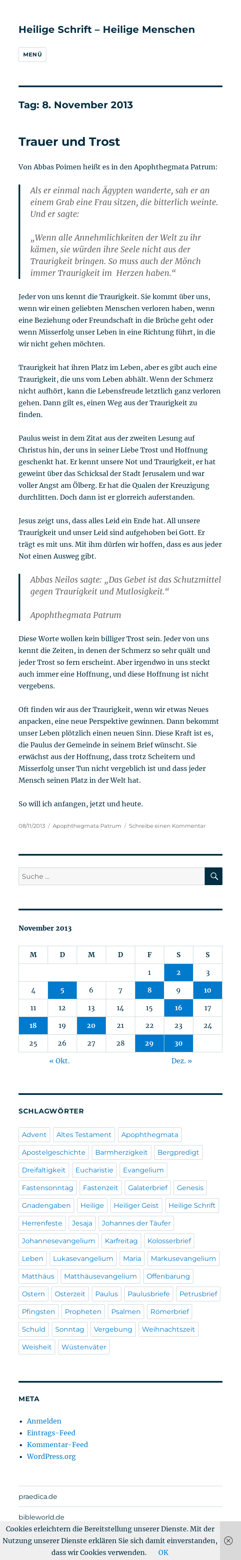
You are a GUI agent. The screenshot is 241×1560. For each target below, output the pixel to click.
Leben (32, 1259)
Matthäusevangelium (100, 1276)
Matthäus (38, 1276)
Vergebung (113, 1329)
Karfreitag (121, 1241)
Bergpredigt (178, 1152)
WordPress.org (51, 1456)
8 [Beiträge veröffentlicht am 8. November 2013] (149, 990)
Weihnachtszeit (168, 1329)
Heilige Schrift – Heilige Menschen (107, 29)
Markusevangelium (183, 1259)
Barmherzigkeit (121, 1152)
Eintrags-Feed (51, 1433)
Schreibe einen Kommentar (167, 825)
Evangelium (143, 1170)
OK (163, 1552)
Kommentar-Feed (57, 1444)
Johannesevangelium (58, 1241)
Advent (34, 1135)
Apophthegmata (149, 1135)
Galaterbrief (147, 1188)
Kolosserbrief (169, 1241)
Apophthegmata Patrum (87, 825)
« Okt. (59, 1061)
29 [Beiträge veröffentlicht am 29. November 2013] (149, 1043)
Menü (32, 54)
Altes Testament (84, 1135)
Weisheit (37, 1347)
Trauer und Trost (69, 141)
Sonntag (69, 1329)
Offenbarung (168, 1276)
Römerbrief (169, 1312)
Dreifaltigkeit (44, 1170)
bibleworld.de (41, 1517)
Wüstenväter (84, 1347)
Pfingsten (38, 1312)
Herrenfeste (42, 1223)
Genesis (190, 1188)
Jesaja (82, 1223)
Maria (132, 1259)
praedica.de (38, 1497)
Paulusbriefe (149, 1294)
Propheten (83, 1312)
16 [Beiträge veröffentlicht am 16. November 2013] (178, 1007)
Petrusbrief (198, 1294)
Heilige (92, 1205)
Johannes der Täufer (136, 1223)
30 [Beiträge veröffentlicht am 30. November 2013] (178, 1043)
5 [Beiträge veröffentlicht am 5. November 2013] (62, 990)
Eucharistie (94, 1170)
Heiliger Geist (136, 1205)
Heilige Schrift (192, 1205)
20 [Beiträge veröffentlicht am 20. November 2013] (91, 1025)
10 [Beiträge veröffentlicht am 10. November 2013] (208, 990)
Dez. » (181, 1061)
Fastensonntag (47, 1188)
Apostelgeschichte (54, 1152)
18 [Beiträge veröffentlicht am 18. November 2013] (33, 1025)
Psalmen (126, 1312)
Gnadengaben (46, 1205)
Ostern (33, 1294)
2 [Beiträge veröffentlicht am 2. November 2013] (179, 972)
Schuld (34, 1329)
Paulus (106, 1294)
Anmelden (44, 1421)
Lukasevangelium (83, 1259)
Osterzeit (70, 1294)
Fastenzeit (100, 1188)
